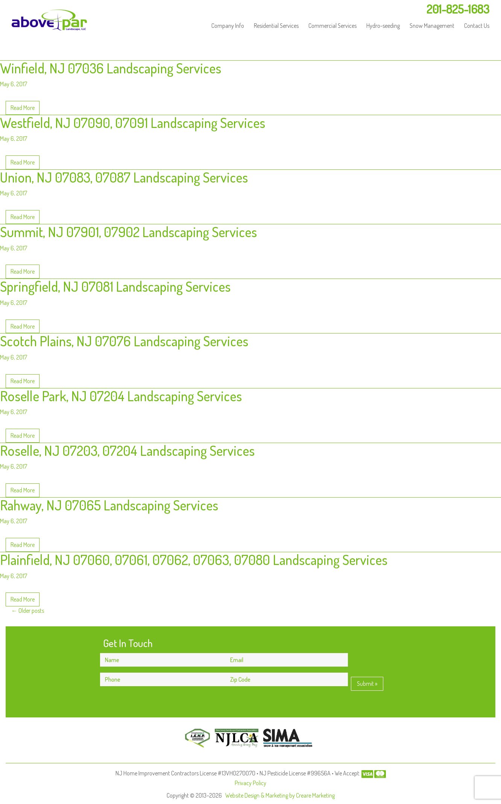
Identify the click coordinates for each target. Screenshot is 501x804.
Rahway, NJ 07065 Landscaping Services (109, 505)
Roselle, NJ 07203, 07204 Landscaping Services (127, 450)
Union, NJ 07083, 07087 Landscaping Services (124, 177)
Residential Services (276, 25)
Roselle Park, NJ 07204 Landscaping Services (121, 396)
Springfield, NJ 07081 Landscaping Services (115, 286)
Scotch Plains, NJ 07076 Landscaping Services (124, 341)
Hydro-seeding (383, 25)
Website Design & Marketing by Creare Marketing (280, 795)
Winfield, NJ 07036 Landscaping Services (110, 68)
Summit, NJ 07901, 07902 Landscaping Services (128, 232)
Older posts (27, 610)
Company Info (227, 25)
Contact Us (476, 25)
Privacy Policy (250, 783)
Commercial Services (332, 25)
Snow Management (432, 25)
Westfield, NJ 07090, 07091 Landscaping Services (132, 122)
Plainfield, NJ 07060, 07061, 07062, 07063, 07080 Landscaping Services (193, 559)
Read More (23, 107)
